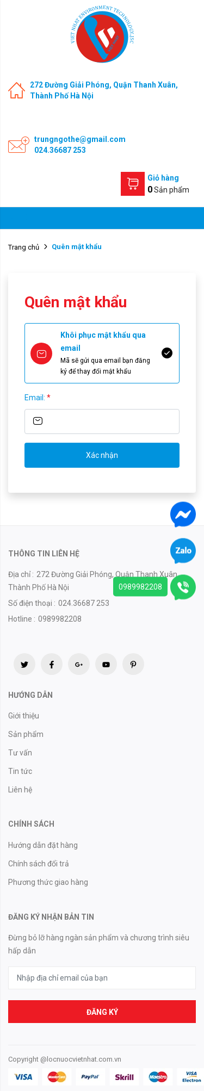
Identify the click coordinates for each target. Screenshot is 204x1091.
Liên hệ (20, 789)
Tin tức (20, 771)
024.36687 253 (60, 150)
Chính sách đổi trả (38, 863)
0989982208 (140, 586)
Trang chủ (23, 247)
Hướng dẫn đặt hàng (43, 845)
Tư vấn (20, 752)
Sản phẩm (26, 734)
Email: (37, 397)
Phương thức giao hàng (48, 882)
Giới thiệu (23, 715)
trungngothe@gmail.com (80, 139)
